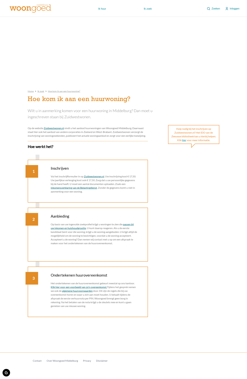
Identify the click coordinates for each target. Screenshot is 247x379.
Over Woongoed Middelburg (62, 360)
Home (31, 91)
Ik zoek (40, 91)
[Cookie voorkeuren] (6, 372)
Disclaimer (102, 360)
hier (184, 140)
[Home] (30, 8)
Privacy (87, 360)
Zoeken (213, 8)
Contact (37, 360)
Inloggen (232, 8)
